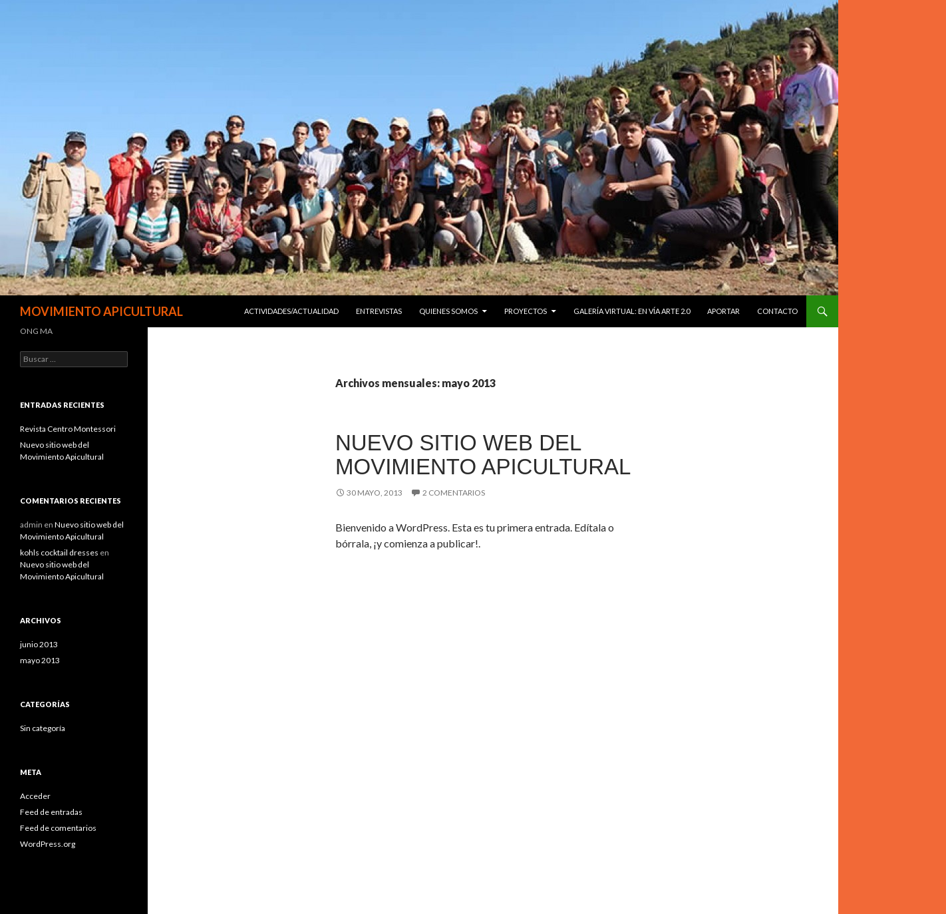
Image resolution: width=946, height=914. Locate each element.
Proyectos (525, 311)
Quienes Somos (448, 311)
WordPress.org (47, 844)
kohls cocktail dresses (59, 552)
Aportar (723, 311)
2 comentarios (453, 493)
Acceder (35, 796)
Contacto (777, 311)
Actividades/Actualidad (291, 311)
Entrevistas (379, 311)
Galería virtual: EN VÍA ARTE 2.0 (631, 311)
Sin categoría (42, 728)
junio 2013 (39, 644)
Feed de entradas (51, 812)
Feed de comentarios (58, 828)
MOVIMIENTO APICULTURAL (101, 311)
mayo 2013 (40, 660)
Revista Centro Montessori (68, 429)
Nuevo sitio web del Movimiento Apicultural (483, 454)
